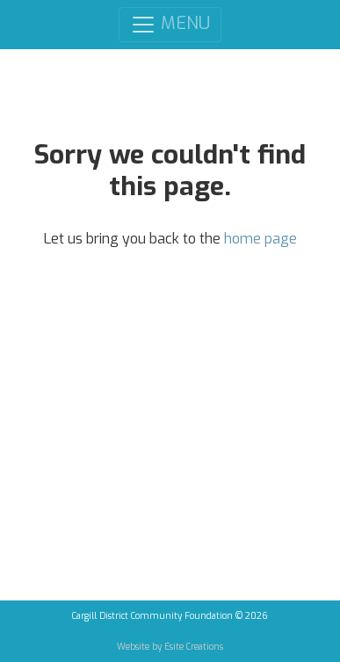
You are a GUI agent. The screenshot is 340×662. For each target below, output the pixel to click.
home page (260, 238)
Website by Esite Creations (170, 646)
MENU (170, 24)
